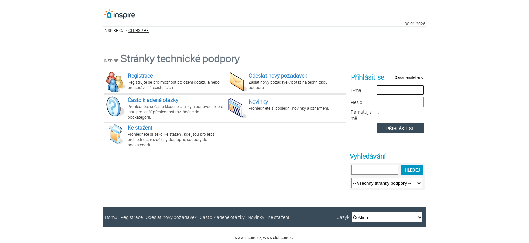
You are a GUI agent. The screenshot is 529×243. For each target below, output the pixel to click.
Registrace (140, 75)
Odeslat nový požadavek (278, 75)
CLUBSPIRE (138, 30)
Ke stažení (140, 127)
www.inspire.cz (247, 237)
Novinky (258, 101)
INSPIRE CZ (114, 30)
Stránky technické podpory (180, 58)
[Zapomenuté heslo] (410, 77)
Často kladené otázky (153, 100)
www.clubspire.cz (279, 237)
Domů (111, 217)
